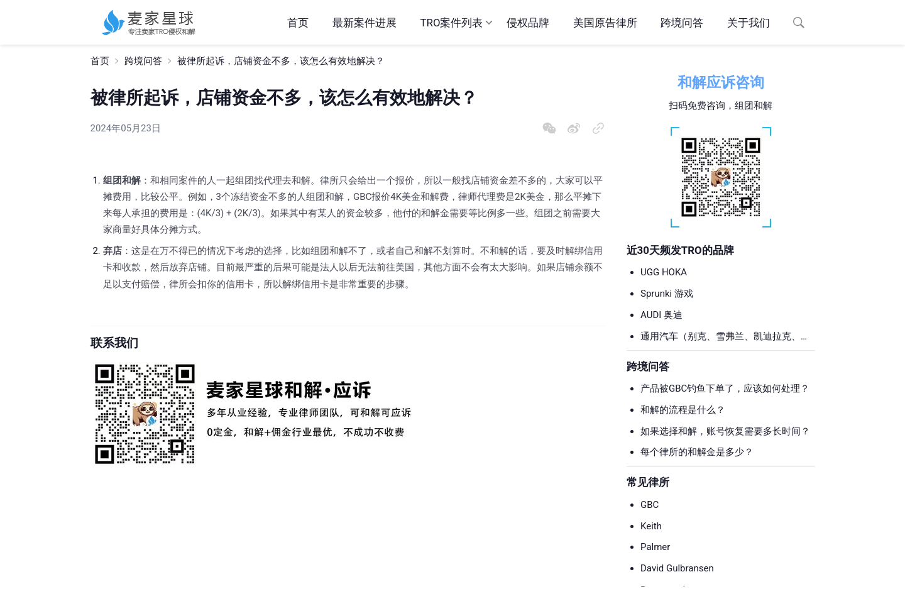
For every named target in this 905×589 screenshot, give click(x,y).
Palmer (655, 547)
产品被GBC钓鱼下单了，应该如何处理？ (724, 388)
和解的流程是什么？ (682, 410)
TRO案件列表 (451, 22)
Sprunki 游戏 (666, 293)
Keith (651, 526)
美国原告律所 (605, 22)
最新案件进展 (364, 22)
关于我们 (748, 22)
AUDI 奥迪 (661, 315)
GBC (649, 504)
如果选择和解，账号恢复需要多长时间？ (725, 431)
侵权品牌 (528, 22)
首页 (298, 22)
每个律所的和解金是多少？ (697, 452)
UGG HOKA (663, 272)
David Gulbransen (677, 568)
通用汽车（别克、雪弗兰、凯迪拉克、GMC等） (720, 337)
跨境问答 (682, 22)
